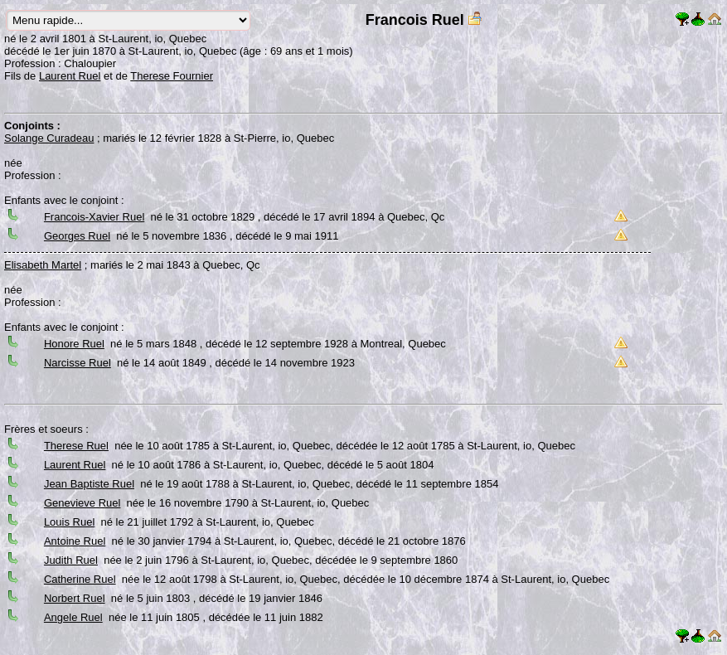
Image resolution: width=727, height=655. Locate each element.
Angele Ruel (73, 617)
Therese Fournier (171, 76)
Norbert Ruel (74, 598)
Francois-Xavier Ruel (94, 217)
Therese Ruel (76, 445)
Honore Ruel (74, 343)
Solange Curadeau (49, 138)
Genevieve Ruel (82, 503)
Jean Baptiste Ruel (89, 484)
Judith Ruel (71, 560)
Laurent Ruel (69, 76)
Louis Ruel (69, 522)
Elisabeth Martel (42, 265)
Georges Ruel (77, 236)
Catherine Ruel (80, 579)
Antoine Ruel (74, 541)
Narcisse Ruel (77, 363)
